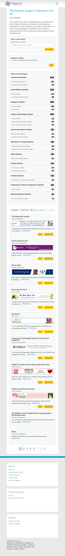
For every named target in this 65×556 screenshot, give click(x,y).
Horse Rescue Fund (19, 289)
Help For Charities (14, 524)
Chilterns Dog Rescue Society (23, 389)
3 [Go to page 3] (37, 210)
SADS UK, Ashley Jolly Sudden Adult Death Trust (31, 364)
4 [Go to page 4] (40, 210)
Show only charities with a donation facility (25, 60)
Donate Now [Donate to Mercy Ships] (48, 283)
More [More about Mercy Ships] (40, 283)
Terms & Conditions (15, 480)
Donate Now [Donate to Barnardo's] (48, 331)
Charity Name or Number (18, 42)
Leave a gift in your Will (16, 498)
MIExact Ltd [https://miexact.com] (16, 541)
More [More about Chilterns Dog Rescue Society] (40, 406)
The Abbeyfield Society (20, 216)
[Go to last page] (53, 210)
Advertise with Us (14, 475)
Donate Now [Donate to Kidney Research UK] (48, 258)
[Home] (14, 3)
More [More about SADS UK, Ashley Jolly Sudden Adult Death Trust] (40, 382)
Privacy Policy (13, 478)
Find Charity (49, 49)
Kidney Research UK (20, 241)
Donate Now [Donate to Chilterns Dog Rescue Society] (48, 406)
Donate (11, 495)
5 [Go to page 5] (43, 210)
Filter (51, 65)
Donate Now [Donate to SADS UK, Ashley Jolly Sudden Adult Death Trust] (48, 382)
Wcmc (14, 432)
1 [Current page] (31, 210)
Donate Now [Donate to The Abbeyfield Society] (48, 234)
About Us (11, 469)
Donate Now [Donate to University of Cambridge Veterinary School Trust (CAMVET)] (48, 358)
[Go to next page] (50, 210)
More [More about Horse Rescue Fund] (40, 307)
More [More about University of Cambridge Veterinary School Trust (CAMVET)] (40, 358)
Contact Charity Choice (16, 472)
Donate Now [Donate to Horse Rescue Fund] (48, 307)
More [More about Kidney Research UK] (40, 258)
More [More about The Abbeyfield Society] (40, 234)
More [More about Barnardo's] (40, 331)
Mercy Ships (16, 265)
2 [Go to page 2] (34, 210)
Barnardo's (16, 314)
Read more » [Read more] (26, 230)
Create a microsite (14, 521)
